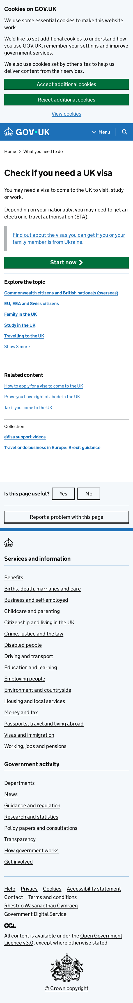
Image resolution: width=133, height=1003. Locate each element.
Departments (19, 783)
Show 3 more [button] (17, 346)
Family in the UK (20, 314)
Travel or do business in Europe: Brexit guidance (52, 447)
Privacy (29, 888)
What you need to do (43, 151)
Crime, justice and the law (33, 633)
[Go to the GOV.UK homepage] (27, 132)
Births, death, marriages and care (42, 588)
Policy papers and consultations (40, 828)
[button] (66, 262)
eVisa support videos (25, 436)
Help (9, 888)
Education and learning (30, 667)
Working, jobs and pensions (35, 746)
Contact (13, 897)
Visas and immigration (29, 735)
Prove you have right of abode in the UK (42, 396)
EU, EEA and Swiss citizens (31, 303)
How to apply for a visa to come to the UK (43, 386)
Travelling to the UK (24, 336)
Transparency (20, 839)
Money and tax (21, 712)
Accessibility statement (94, 888)
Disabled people (23, 645)
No (92, 493)
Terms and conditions (52, 897)
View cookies (66, 113)
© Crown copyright (66, 988)
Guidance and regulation (32, 805)
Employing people (24, 678)
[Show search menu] (124, 132)
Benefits (13, 577)
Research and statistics (31, 816)
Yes (67, 493)
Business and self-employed (36, 600)
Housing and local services (34, 701)
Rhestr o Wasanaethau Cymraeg (41, 905)
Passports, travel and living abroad (44, 723)
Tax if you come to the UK (28, 407)
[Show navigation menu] (101, 132)
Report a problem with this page (66, 517)
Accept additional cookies (66, 84)
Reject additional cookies (66, 99)
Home (10, 151)
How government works (31, 850)
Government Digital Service (35, 914)
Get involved (18, 861)
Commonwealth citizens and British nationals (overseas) (61, 293)
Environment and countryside (37, 690)
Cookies (52, 888)
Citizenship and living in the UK (39, 622)
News (11, 794)
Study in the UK (19, 325)
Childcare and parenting (32, 611)
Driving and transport (28, 656)
